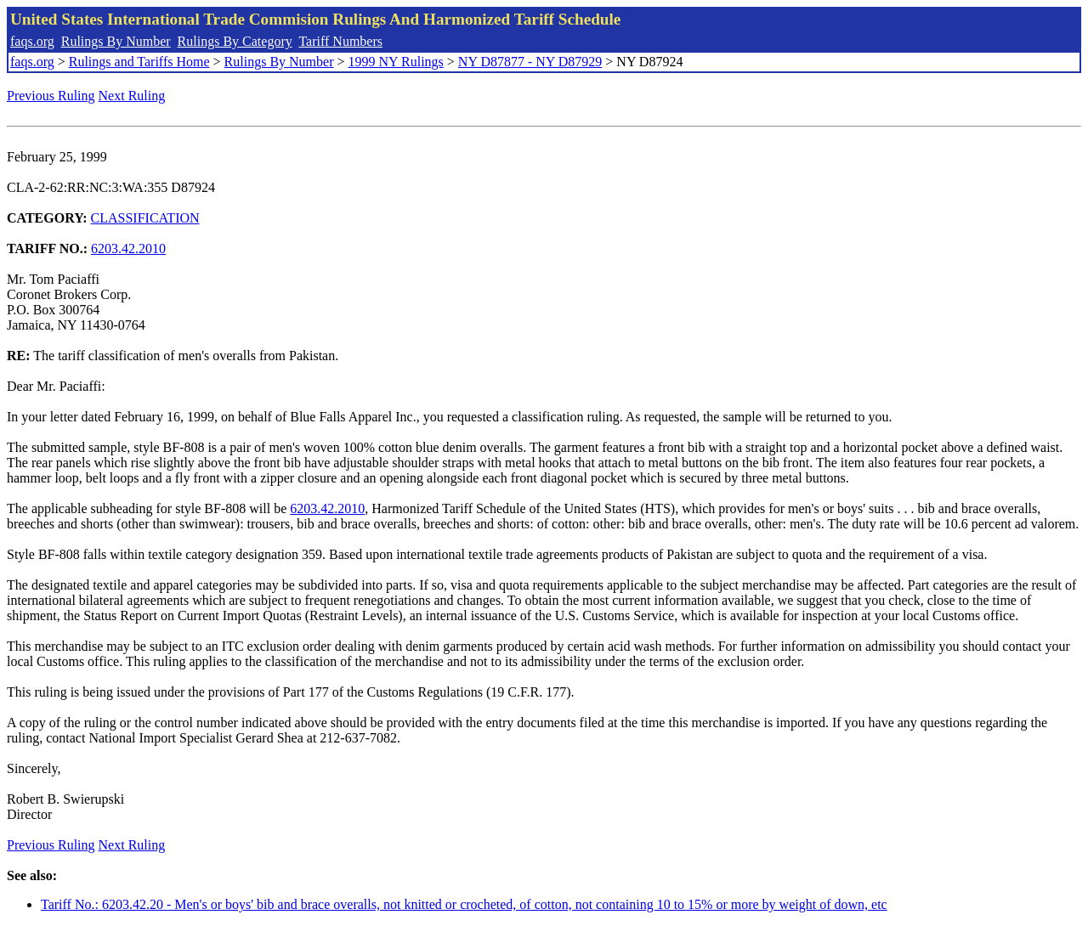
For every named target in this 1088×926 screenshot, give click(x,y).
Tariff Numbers (340, 41)
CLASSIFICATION (145, 218)
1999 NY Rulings (396, 61)
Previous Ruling (51, 95)
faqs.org (32, 41)
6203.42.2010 (128, 248)
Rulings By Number (116, 41)
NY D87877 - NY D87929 (530, 61)
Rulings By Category (235, 41)
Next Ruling (132, 95)
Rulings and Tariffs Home (139, 61)
